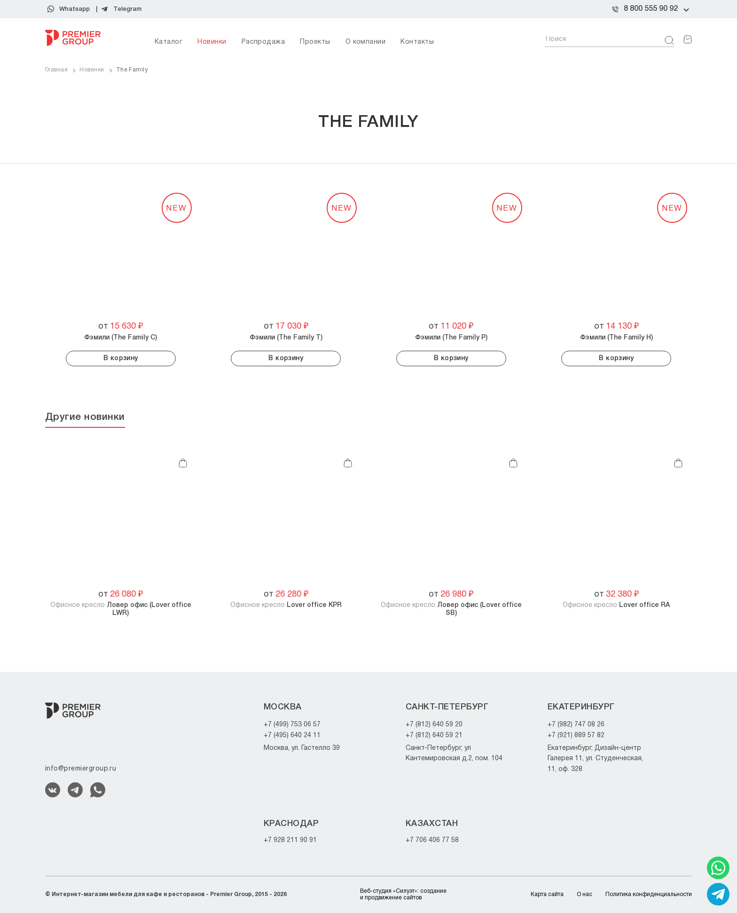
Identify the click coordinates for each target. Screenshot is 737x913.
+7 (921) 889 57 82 (576, 735)
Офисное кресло (120, 609)
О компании (365, 42)
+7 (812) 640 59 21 (434, 735)
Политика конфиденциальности (648, 894)
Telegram (127, 9)
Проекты (315, 42)
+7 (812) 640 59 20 (434, 725)
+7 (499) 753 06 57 (292, 725)
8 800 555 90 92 (651, 9)
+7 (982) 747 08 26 (576, 725)
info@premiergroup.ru (80, 769)
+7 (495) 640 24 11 (292, 735)
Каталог (168, 42)
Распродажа (263, 42)
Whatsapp (74, 9)
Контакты (417, 42)
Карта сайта (547, 894)
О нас (584, 894)
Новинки (211, 42)
